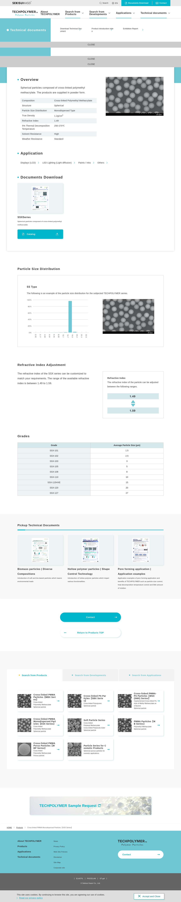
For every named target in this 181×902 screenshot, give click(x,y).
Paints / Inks (84, 163)
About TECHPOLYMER (50, 13)
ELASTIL (79, 878)
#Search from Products (22, 34)
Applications (124, 13)
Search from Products (72, 13)
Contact (90, 617)
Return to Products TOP (90, 632)
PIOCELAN (91, 878)
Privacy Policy (59, 846)
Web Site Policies (61, 852)
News (56, 841)
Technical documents (154, 13)
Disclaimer (58, 857)
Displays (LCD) (28, 163)
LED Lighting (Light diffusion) (57, 163)
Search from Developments (98, 13)
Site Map (57, 862)
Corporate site (59, 868)
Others (100, 163)
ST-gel (102, 878)
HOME (9, 827)
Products (19, 827)
